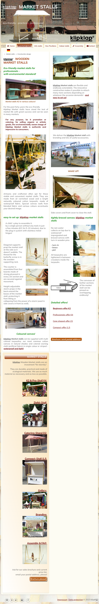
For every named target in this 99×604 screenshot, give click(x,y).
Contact (90, 46)
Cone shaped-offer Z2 (63, 321)
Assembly (77, 46)
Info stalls (38, 46)
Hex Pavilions (50, 46)
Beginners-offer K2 (62, 308)
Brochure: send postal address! (66, 339)
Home (11, 46)
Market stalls (24, 46)
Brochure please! (38, 579)
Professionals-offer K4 (63, 314)
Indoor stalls (64, 46)
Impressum (62, 599)
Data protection (75, 599)
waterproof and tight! (14, 348)
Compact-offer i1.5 (61, 327)
